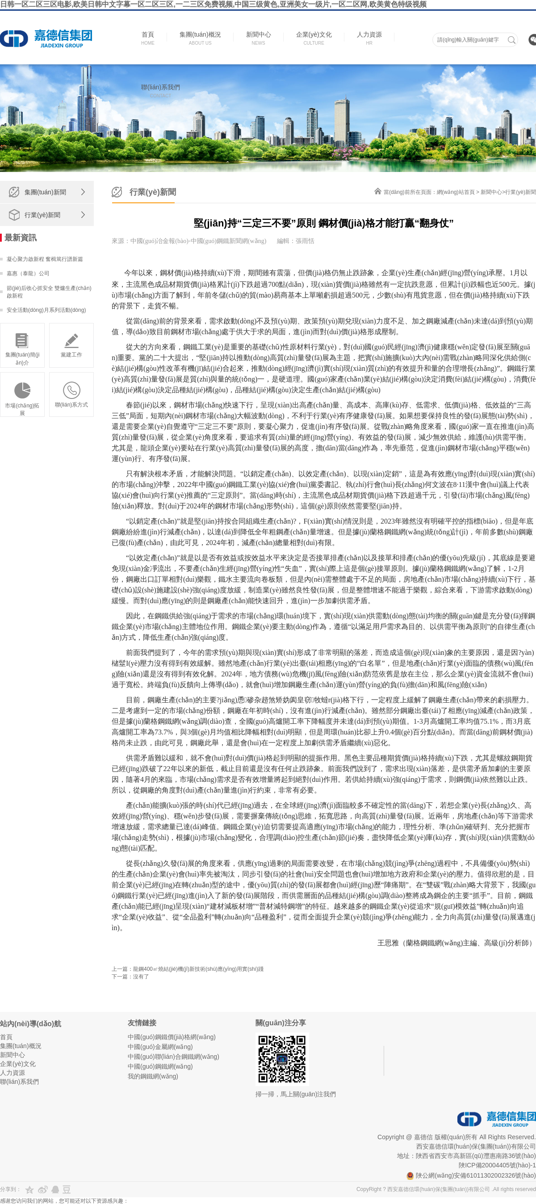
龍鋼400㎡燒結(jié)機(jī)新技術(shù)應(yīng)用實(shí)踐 (198, 969)
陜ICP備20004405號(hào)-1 (497, 1165)
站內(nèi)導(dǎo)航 (30, 1024)
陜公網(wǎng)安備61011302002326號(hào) (471, 1175)
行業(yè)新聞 (42, 214)
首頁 (6, 1036)
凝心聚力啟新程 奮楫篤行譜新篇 (45, 259)
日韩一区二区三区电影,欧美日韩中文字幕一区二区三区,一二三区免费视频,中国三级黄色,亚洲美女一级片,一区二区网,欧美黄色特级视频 (213, 4)
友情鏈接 (142, 1023)
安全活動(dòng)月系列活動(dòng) (46, 310)
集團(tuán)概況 (21, 1045)
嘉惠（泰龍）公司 (28, 273)
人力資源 (12, 1072)
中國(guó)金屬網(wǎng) (160, 1046)
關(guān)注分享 (280, 1023)
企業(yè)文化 (18, 1063)
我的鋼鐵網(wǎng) (153, 1076)
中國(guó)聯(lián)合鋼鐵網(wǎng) (173, 1056)
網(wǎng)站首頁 (456, 192)
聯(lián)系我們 (19, 1081)
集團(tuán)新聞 (45, 192)
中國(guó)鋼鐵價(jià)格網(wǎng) (172, 1036)
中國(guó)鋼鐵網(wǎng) (160, 1066)
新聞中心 (491, 192)
